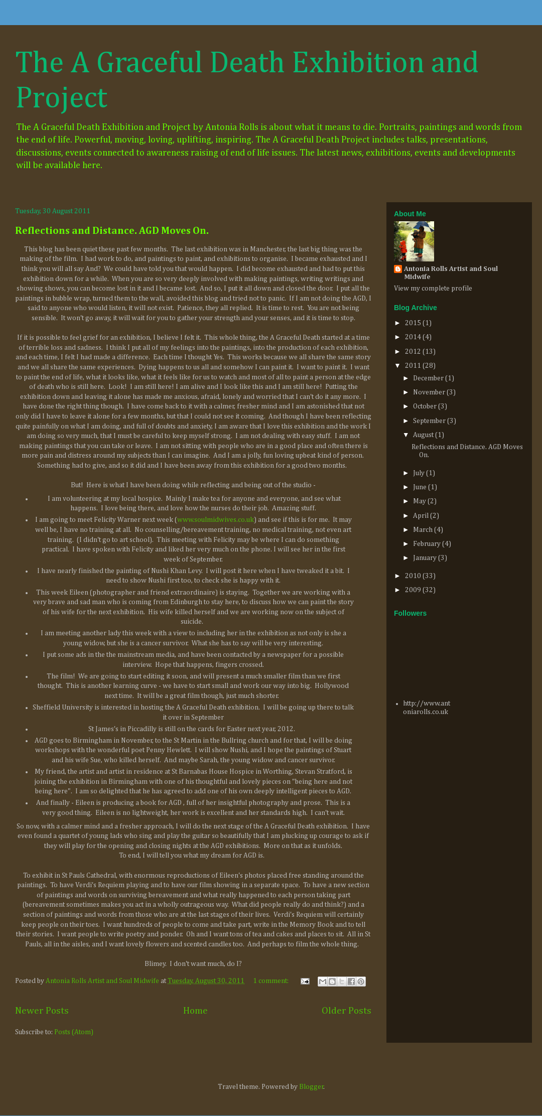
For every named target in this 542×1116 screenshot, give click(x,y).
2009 (414, 590)
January (425, 558)
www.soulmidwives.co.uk (215, 519)
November (430, 392)
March (423, 529)
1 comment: (271, 981)
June (420, 487)
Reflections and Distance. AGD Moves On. (112, 231)
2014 (414, 337)
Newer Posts (42, 1011)
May (420, 501)
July (419, 473)
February (427, 543)
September (430, 421)
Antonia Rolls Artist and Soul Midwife (451, 273)
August (424, 435)
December (429, 378)
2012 (414, 351)
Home (195, 1011)
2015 (414, 323)
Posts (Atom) (73, 1032)
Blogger (311, 1086)
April (421, 515)
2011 (414, 365)
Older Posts (346, 1011)
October (425, 406)
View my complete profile (433, 288)
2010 (414, 576)
